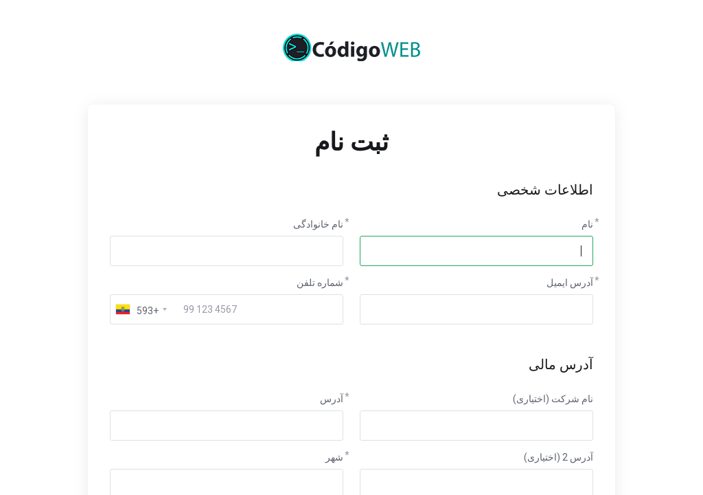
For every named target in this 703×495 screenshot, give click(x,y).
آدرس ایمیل (569, 282)
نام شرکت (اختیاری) (553, 398)
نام (587, 224)
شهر (334, 457)
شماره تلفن (320, 282)
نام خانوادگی (318, 224)
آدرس (331, 398)
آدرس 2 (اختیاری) (558, 457)
